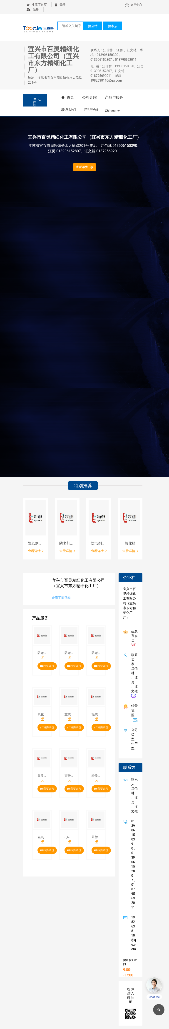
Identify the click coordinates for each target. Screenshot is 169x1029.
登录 (60, 4)
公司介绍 (89, 97)
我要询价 (47, 666)
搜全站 (92, 26)
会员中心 (133, 5)
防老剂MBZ (99, 543)
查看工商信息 (61, 598)
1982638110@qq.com (132, 933)
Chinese (110, 111)
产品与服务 (114, 97)
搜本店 (112, 26)
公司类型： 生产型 (133, 739)
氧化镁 (130, 543)
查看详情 (84, 167)
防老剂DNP (67, 543)
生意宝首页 (37, 4)
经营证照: (133, 713)
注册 (33, 9)
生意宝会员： (133, 638)
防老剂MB (35, 543)
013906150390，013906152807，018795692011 (132, 864)
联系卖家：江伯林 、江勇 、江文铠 (133, 675)
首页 (67, 97)
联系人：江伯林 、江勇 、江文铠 (133, 795)
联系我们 (68, 109)
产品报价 (91, 109)
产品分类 (34, 102)
